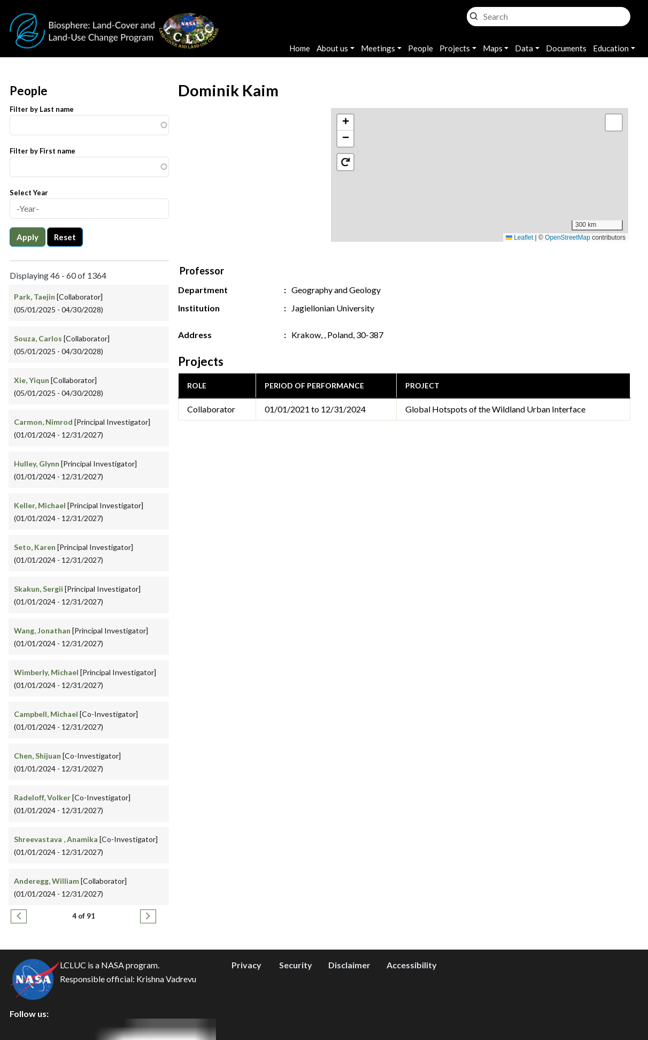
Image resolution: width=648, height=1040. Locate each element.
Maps (493, 48)
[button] (480, 164)
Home (299, 48)
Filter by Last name (42, 109)
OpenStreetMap (567, 237)
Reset (65, 237)
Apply (27, 237)
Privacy (246, 965)
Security (295, 965)
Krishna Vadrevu (166, 979)
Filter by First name (42, 151)
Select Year (29, 192)
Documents (566, 48)
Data (524, 48)
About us (332, 48)
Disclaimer (349, 965)
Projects (454, 48)
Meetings (378, 48)
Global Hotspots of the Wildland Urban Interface (495, 409)
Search (474, 13)
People (420, 48)
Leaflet (519, 237)
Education (611, 48)
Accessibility (412, 965)
